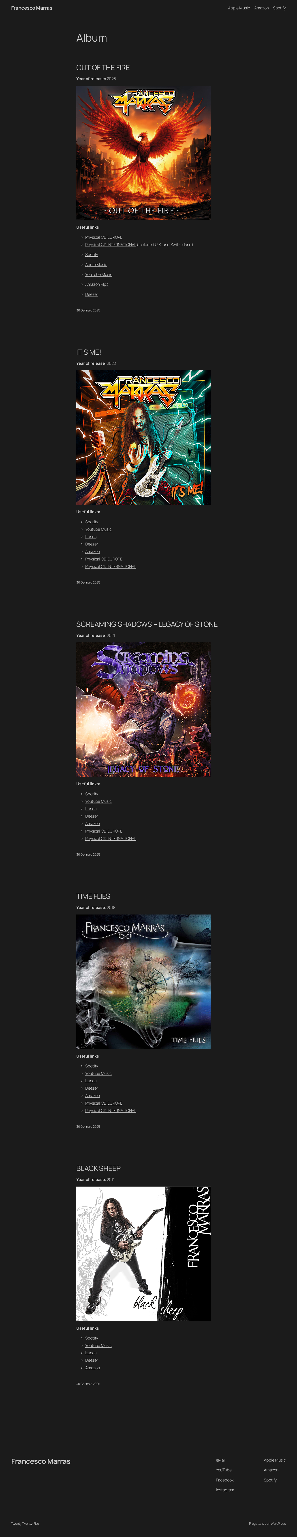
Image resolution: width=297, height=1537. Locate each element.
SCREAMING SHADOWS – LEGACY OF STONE (147, 624)
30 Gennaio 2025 (88, 310)
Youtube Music (98, 529)
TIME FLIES (93, 896)
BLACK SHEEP (98, 1168)
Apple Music (96, 264)
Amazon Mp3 (97, 284)
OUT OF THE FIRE (103, 68)
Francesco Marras (31, 7)
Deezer (91, 294)
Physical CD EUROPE (103, 237)
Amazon (92, 551)
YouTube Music (98, 274)
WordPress (278, 1523)
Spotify (91, 254)
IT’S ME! (88, 352)
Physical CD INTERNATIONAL (110, 244)
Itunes (90, 536)
